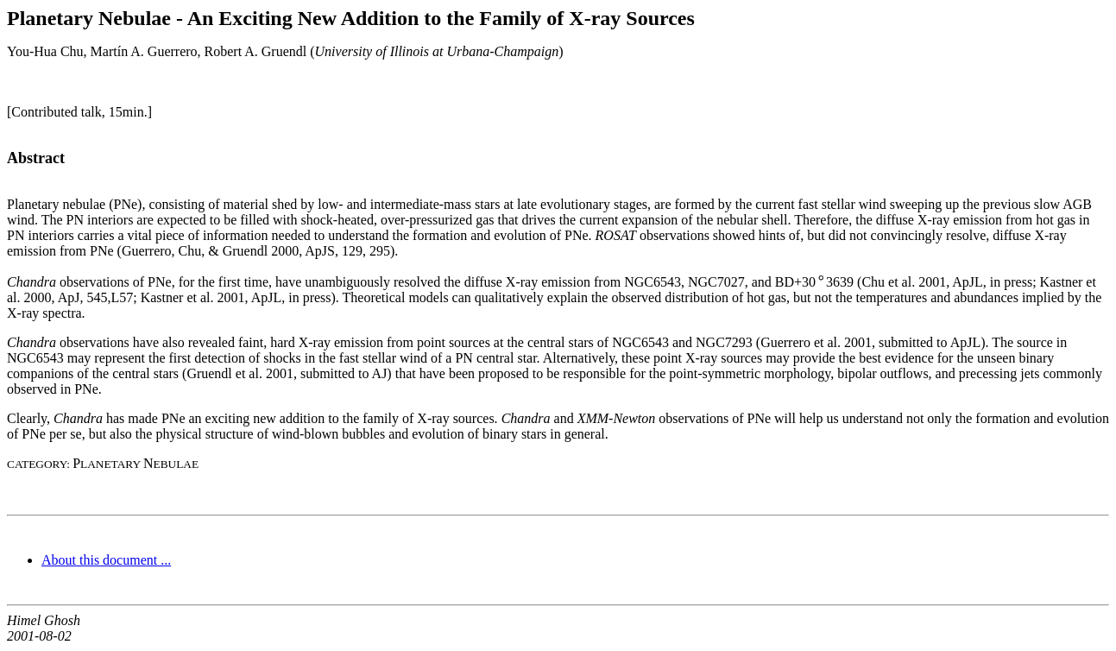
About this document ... (106, 560)
